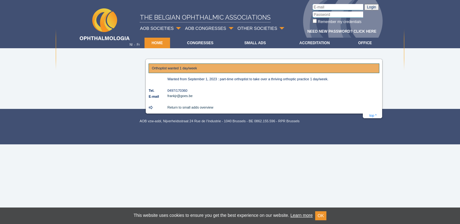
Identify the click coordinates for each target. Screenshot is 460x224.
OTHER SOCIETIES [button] (257, 28)
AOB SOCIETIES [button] (157, 28)
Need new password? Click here (342, 31)
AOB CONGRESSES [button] (205, 28)
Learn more (301, 215)
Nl (131, 44)
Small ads (255, 43)
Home (157, 43)
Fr (138, 44)
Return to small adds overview (190, 107)
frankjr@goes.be (180, 96)
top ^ (373, 115)
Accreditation (314, 43)
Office (365, 43)
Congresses (200, 43)
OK (321, 215)
